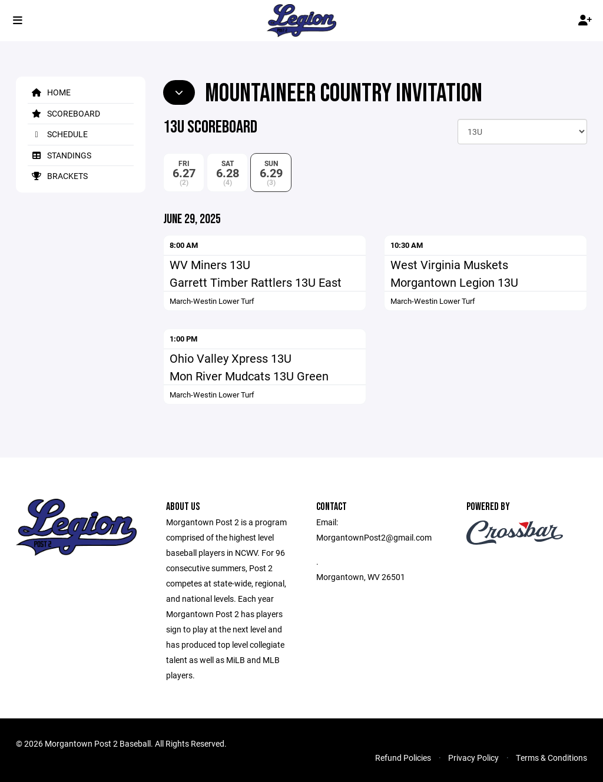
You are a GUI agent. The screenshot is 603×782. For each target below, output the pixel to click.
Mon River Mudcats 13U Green (249, 375)
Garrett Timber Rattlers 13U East (256, 282)
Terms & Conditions (551, 757)
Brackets (58, 175)
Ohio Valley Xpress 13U (230, 358)
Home (49, 92)
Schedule (58, 134)
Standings (59, 155)
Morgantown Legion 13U (454, 282)
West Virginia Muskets (449, 264)
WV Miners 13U (210, 264)
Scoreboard (64, 113)
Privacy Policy (473, 757)
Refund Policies (403, 757)
